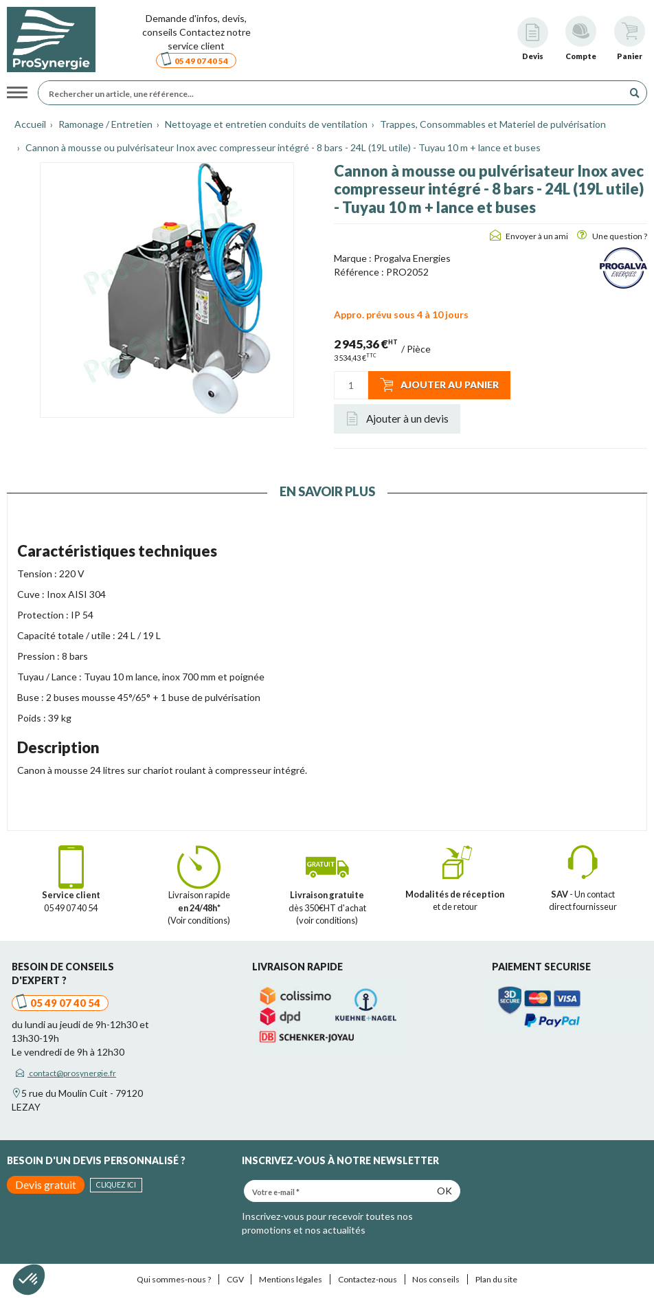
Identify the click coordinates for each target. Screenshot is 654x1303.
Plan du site (496, 1279)
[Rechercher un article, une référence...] (334, 92)
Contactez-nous (367, 1279)
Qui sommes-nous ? (174, 1279)
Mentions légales (290, 1279)
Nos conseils (436, 1279)
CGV (235, 1279)
